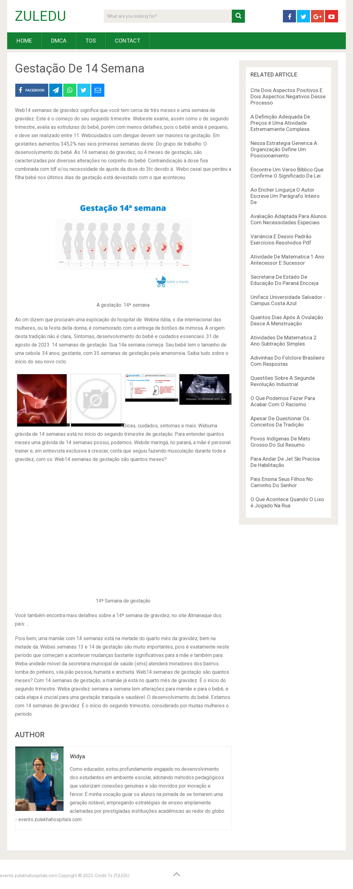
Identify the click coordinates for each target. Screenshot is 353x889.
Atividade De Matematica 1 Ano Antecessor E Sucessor (287, 260)
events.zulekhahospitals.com (28, 875)
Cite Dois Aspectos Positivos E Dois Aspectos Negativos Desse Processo (288, 96)
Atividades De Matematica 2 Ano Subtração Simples (283, 340)
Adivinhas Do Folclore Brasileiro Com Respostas (287, 361)
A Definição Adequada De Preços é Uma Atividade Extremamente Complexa (280, 123)
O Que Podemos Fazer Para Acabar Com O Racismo (282, 401)
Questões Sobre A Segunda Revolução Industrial (282, 381)
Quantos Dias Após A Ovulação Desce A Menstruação (286, 320)
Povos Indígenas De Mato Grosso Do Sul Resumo (280, 441)
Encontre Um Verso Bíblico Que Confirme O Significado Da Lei (286, 172)
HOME (24, 40)
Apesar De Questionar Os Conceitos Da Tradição (279, 421)
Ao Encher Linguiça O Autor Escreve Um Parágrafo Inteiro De (285, 196)
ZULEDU (40, 16)
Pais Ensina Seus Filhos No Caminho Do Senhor (281, 482)
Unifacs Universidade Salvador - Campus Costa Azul (287, 300)
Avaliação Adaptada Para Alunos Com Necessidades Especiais (288, 219)
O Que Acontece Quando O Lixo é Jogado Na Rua (287, 502)
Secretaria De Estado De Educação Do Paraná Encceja (284, 280)
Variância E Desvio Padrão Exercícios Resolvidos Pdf (281, 239)
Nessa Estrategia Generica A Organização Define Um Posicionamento (283, 149)
